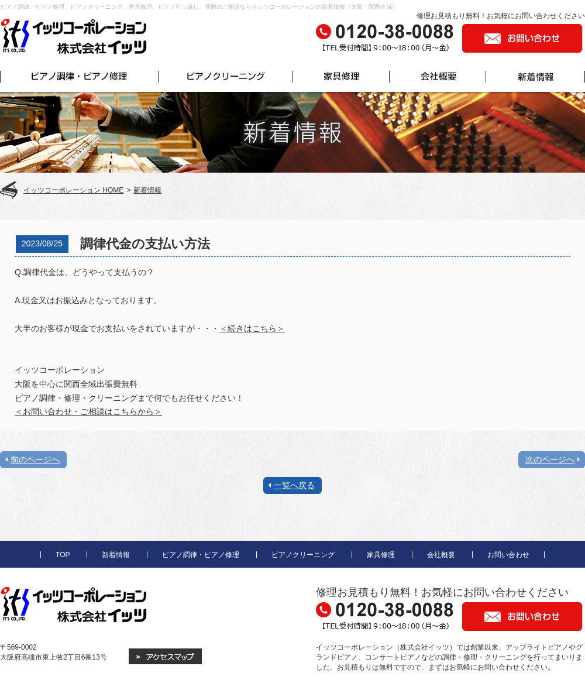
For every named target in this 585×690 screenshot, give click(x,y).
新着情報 (147, 190)
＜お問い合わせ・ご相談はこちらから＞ (88, 411)
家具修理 (381, 555)
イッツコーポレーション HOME (73, 190)
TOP (63, 555)
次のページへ (549, 459)
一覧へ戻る (294, 485)
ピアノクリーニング (303, 555)
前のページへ (35, 459)
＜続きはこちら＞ (252, 328)
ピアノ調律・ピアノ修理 (200, 555)
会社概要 (441, 555)
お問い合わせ (508, 555)
